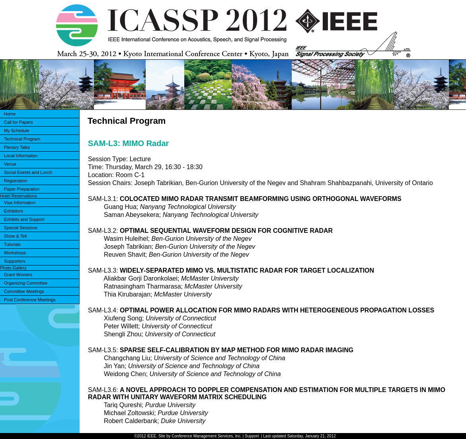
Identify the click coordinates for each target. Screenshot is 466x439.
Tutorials (12, 244)
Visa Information (19, 202)
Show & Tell (15, 236)
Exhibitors (13, 211)
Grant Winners (18, 274)
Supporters (14, 261)
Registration (15, 180)
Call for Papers (18, 122)
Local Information (20, 155)
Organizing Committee (25, 283)
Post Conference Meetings (30, 299)
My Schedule (16, 130)
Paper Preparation (21, 189)
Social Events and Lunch (28, 172)
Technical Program (22, 139)
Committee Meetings (24, 291)
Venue (10, 164)
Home (10, 113)
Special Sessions (20, 227)
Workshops (15, 252)
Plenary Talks (17, 147)
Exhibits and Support (24, 219)
